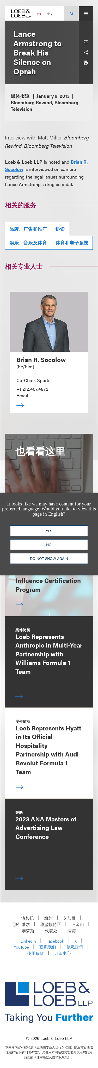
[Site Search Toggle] (71, 13)
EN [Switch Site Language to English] (39, 14)
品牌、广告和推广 (28, 228)
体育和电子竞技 (72, 242)
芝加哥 (69, 918)
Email (22, 395)
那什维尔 (21, 924)
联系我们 (47, 947)
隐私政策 (74, 947)
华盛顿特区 (50, 924)
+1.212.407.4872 (32, 389)
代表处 (51, 930)
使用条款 (35, 953)
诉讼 (60, 228)
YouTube (21, 947)
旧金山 (77, 924)
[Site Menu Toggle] (86, 13)
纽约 (48, 918)
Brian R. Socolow (41, 359)
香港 (72, 930)
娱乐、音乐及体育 (28, 242)
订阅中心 (62, 953)
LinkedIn (28, 941)
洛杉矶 (27, 918)
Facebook (55, 941)
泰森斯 (28, 930)
